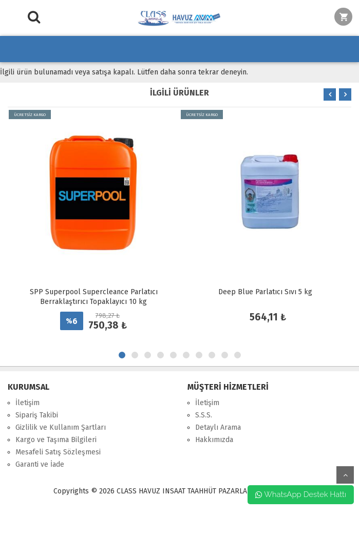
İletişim (27, 402)
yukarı (345, 475)
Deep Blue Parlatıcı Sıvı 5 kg (265, 292)
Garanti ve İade (39, 464)
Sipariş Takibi (36, 415)
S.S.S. (203, 415)
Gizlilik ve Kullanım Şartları (60, 427)
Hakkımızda (214, 439)
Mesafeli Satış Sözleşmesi (58, 452)
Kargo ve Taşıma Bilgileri (56, 439)
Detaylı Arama (218, 427)
